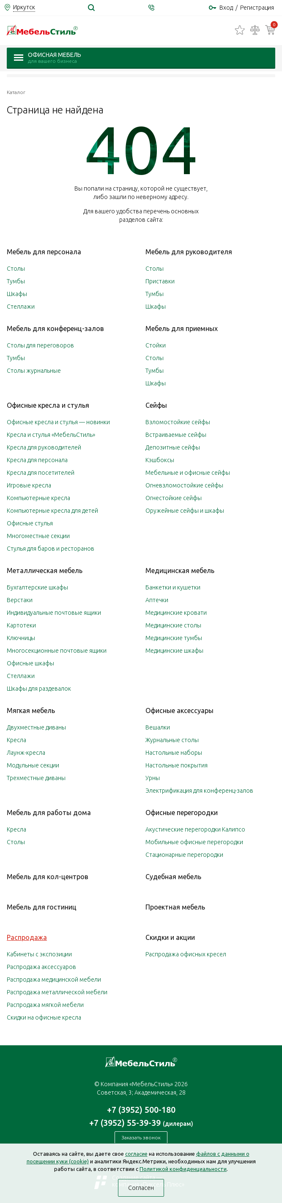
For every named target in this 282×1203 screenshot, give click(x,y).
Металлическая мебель (44, 570)
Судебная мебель (173, 876)
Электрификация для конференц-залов (199, 790)
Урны (152, 778)
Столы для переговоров (40, 345)
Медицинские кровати (176, 612)
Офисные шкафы (30, 663)
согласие (136, 1154)
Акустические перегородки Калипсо (195, 829)
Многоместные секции (38, 536)
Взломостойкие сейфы (177, 422)
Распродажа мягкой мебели (45, 1004)
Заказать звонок (141, 1137)
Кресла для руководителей (44, 447)
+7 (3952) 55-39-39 (141, 1123)
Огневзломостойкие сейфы (184, 485)
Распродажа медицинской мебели (54, 979)
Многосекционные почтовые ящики (57, 650)
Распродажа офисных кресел (185, 954)
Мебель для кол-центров (47, 876)
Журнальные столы (172, 740)
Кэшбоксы (159, 460)
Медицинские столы (173, 625)
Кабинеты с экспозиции (39, 954)
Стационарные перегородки (184, 854)
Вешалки (157, 727)
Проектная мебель (175, 907)
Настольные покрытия (176, 765)
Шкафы (17, 294)
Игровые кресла (29, 485)
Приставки (160, 281)
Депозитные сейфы (172, 447)
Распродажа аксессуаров (41, 966)
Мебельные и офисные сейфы (187, 472)
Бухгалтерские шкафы (37, 587)
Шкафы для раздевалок (39, 688)
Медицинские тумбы (173, 638)
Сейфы (156, 405)
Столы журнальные (34, 370)
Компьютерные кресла (38, 498)
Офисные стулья (30, 523)
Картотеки (21, 625)
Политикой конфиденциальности (183, 1169)
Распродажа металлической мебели (57, 992)
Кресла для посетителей (40, 472)
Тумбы (16, 281)
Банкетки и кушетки (172, 587)
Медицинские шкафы (174, 650)
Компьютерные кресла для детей (52, 510)
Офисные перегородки (181, 812)
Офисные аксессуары (179, 710)
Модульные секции (33, 765)
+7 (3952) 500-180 (141, 1109)
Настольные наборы (173, 752)
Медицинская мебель (179, 570)
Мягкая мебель (31, 710)
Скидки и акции (170, 937)
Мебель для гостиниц (42, 907)
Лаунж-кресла (26, 752)
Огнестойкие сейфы (173, 498)
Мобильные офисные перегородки (194, 842)
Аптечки (156, 600)
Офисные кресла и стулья (48, 405)
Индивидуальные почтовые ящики (54, 612)
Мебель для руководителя (188, 252)
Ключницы (21, 638)
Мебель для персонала (44, 252)
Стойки (155, 345)
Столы (16, 268)
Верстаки (20, 600)
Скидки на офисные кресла (44, 1017)
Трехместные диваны (36, 778)
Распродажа (27, 937)
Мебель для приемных (181, 328)
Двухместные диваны (36, 727)
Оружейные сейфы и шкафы (184, 510)
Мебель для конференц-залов (55, 328)
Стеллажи (21, 306)
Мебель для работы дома (49, 812)
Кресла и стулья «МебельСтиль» (51, 434)
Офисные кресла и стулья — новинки (58, 422)
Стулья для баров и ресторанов (50, 548)
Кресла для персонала (37, 460)
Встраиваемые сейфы (175, 434)
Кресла (16, 740)
